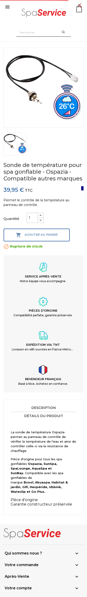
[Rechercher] (43, 32)
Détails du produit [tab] (43, 416)
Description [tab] (43, 408)
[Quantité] (32, 218)
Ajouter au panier (37, 235)
